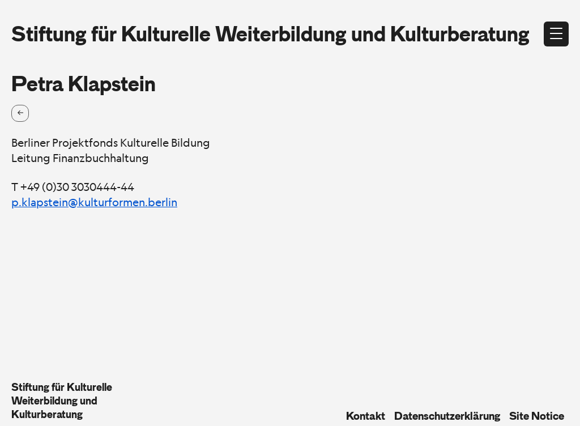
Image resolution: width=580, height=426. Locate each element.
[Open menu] (556, 34)
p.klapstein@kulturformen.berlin (94, 202)
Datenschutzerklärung (447, 415)
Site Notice (536, 415)
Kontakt (365, 415)
